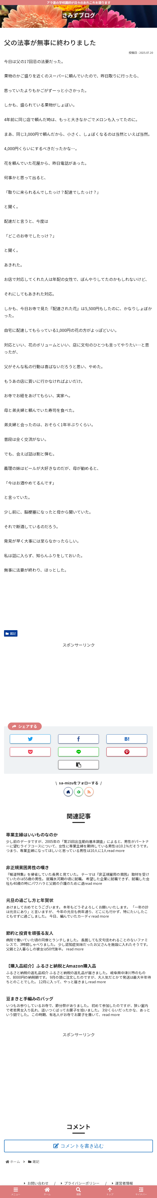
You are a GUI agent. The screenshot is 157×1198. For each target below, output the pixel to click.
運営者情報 (122, 1183)
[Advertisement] (78, 683)
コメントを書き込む (82, 1146)
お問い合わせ (36, 1183)
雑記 (11, 633)
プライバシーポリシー (80, 1183)
